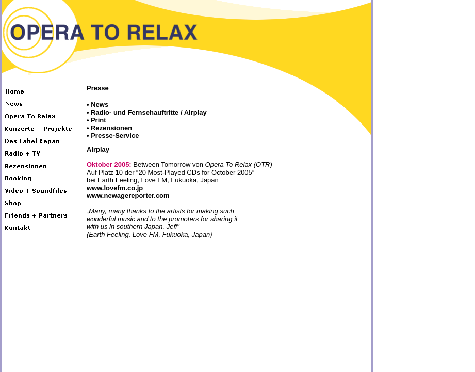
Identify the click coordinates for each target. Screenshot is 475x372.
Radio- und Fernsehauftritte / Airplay (149, 112)
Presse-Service (115, 136)
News (99, 105)
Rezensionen (111, 128)
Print (98, 120)
